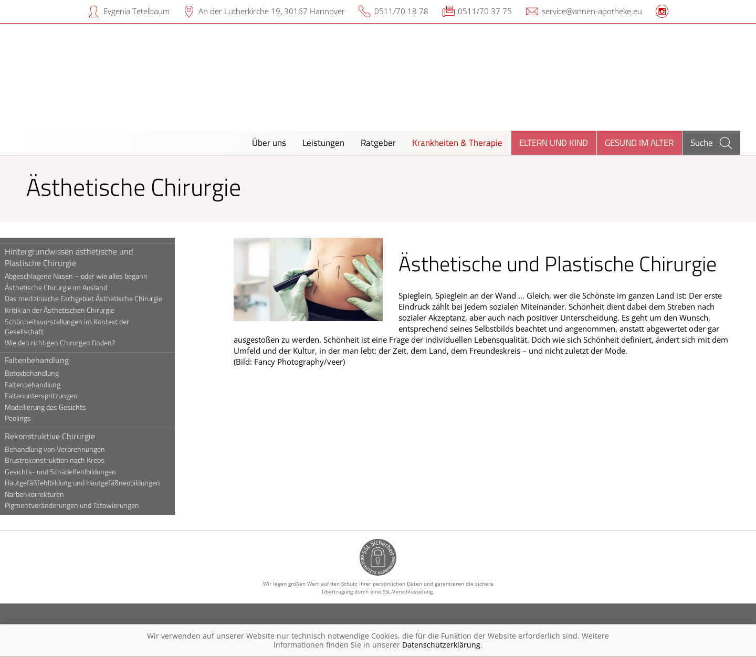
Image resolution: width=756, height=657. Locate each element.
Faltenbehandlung (60, 360)
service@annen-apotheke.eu (592, 11)
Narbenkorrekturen (58, 494)
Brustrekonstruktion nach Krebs (78, 460)
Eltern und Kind (553, 142)
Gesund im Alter (639, 142)
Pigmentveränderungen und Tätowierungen (95, 505)
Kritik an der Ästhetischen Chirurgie (83, 310)
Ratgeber (378, 142)
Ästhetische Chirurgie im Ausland (79, 287)
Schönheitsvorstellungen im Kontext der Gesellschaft (90, 326)
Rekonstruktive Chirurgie (73, 436)
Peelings (41, 418)
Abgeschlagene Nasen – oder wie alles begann (99, 276)
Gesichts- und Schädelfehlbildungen (84, 472)
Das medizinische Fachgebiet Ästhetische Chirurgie (107, 298)
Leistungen (323, 142)
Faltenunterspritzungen (64, 395)
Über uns (269, 142)
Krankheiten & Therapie (457, 142)
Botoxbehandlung (55, 373)
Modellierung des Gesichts (69, 407)
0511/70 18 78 (401, 11)
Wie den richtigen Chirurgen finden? (83, 342)
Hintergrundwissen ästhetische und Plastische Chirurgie (92, 257)
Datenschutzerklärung (441, 645)
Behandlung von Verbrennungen (78, 449)
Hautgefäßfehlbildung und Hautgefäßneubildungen (106, 483)
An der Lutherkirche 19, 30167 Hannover (271, 11)
